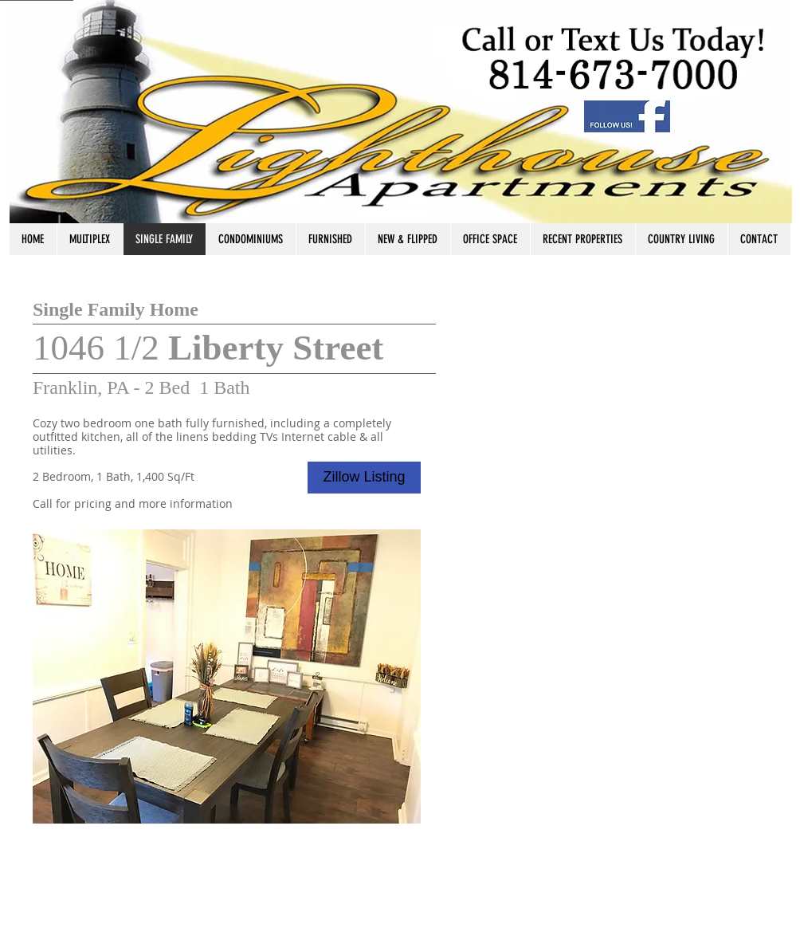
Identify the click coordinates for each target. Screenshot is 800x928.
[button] (227, 676)
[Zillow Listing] (364, 477)
